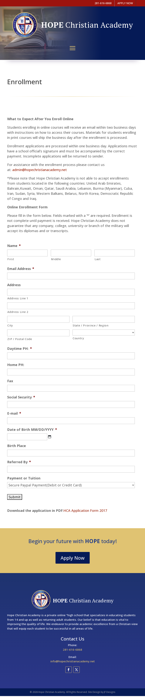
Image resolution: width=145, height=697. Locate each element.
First (10, 259)
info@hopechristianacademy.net (72, 661)
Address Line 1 (17, 298)
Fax (10, 381)
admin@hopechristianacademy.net (39, 169)
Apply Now (73, 558)
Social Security (21, 397)
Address (14, 285)
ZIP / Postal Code (19, 339)
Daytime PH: (19, 348)
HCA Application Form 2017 (85, 510)
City (10, 325)
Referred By (19, 462)
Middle (56, 259)
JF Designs (109, 692)
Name (14, 246)
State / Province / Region (91, 325)
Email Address (20, 269)
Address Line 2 (17, 312)
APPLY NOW (125, 3)
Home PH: (15, 365)
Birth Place (16, 446)
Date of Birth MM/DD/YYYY (32, 429)
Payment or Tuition (23, 478)
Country (78, 338)
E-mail (14, 413)
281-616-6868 (72, 649)
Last (98, 259)
